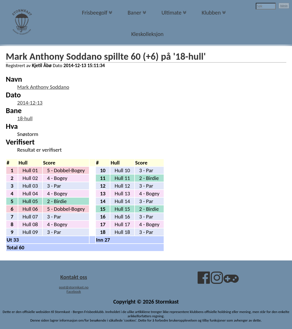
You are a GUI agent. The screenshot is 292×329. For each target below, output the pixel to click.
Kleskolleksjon (147, 34)
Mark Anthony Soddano (43, 87)
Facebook (73, 291)
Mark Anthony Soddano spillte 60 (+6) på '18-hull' (106, 56)
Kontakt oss (73, 277)
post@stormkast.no (74, 287)
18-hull (25, 118)
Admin (284, 5)
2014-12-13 (29, 102)
